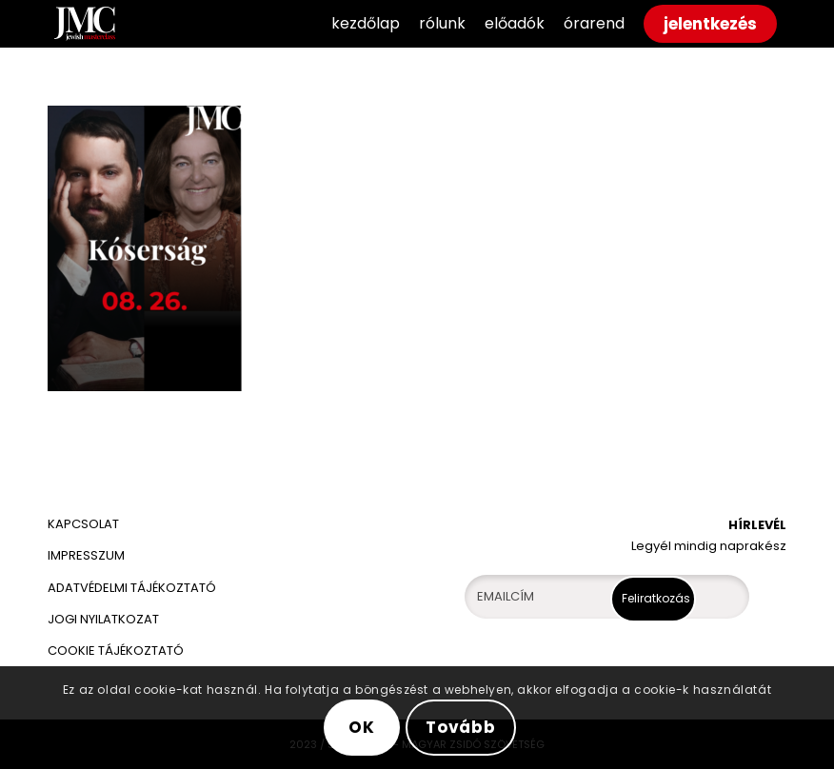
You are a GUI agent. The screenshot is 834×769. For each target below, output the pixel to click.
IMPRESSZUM (86, 555)
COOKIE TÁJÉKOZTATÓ (116, 650)
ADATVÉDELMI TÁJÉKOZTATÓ (133, 588)
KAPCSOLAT (83, 524)
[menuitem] (365, 24)
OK (361, 727)
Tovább (461, 727)
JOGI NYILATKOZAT (103, 619)
